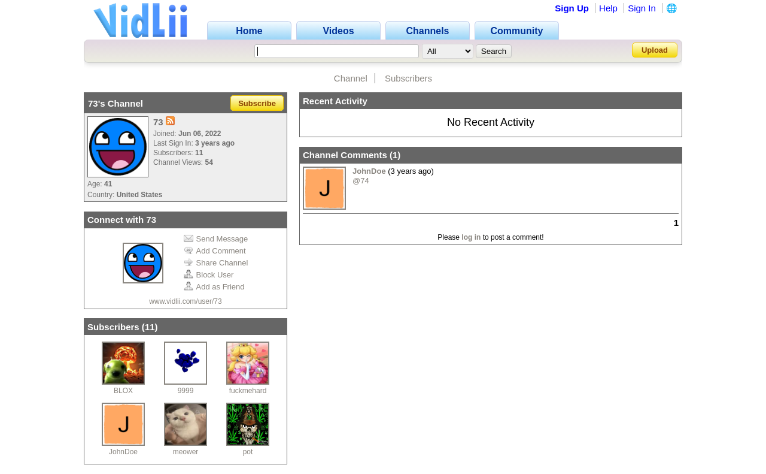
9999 (186, 391)
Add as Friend (214, 286)
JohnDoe (123, 452)
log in (471, 237)
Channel (350, 78)
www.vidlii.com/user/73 (185, 301)
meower (186, 452)
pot (248, 452)
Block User (209, 274)
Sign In (642, 8)
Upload (655, 50)
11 (150, 327)
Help (608, 8)
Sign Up (572, 8)
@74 (360, 180)
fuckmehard (248, 391)
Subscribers (408, 78)
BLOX (123, 391)
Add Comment (215, 250)
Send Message (216, 238)
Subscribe (257, 103)
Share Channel (216, 262)
